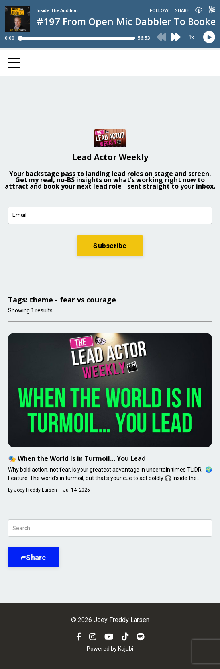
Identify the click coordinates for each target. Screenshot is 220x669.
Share (36, 557)
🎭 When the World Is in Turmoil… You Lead (77, 458)
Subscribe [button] (109, 246)
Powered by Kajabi (110, 649)
